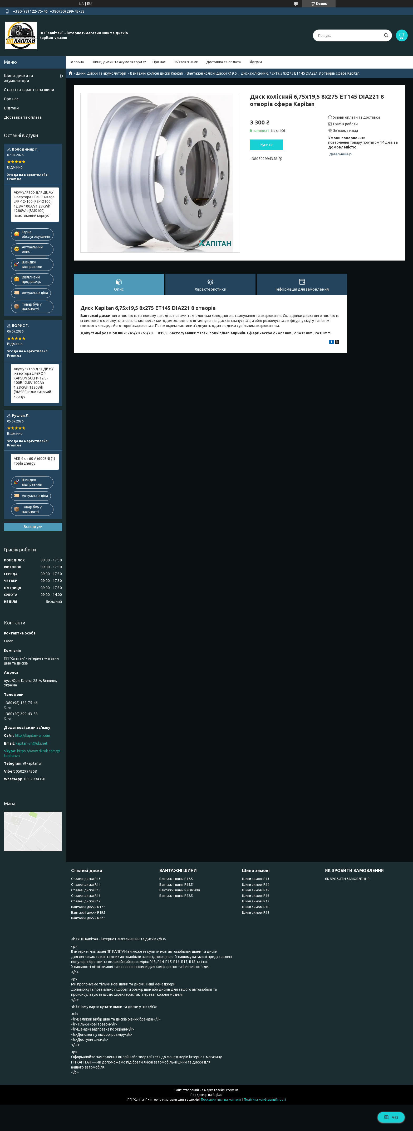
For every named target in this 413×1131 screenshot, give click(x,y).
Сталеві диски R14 (85, 884)
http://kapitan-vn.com (32, 735)
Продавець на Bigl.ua (206, 1094)
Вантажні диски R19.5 (88, 912)
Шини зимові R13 (255, 878)
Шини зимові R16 (255, 895)
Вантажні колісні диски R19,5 (212, 73)
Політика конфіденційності (265, 1099)
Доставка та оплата (223, 62)
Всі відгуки (33, 526)
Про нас (159, 62)
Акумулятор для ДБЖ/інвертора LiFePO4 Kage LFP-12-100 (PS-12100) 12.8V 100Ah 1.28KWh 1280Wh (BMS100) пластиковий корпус (34, 204)
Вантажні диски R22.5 (88, 918)
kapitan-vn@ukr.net (31, 743)
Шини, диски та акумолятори (117, 62)
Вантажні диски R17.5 (88, 907)
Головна (77, 62)
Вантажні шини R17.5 (176, 878)
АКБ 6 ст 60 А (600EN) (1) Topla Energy (34, 460)
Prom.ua (232, 1090)
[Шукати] (386, 35)
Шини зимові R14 (255, 884)
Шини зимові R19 (255, 912)
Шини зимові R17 (255, 901)
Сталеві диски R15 (85, 890)
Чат (391, 1117)
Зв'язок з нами (186, 62)
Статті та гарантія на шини (29, 89)
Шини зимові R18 (255, 907)
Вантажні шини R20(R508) (179, 890)
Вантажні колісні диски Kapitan (156, 73)
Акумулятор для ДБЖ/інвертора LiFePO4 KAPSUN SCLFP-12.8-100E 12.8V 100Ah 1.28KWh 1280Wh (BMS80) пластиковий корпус (33, 383)
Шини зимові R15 (255, 890)
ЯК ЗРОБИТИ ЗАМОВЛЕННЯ (347, 878)
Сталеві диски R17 (85, 901)
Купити (266, 145)
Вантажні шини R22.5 (176, 895)
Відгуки (255, 62)
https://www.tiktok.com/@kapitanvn (32, 753)
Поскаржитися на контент (221, 1099)
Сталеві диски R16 (85, 895)
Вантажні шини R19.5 (176, 884)
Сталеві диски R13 (85, 878)
